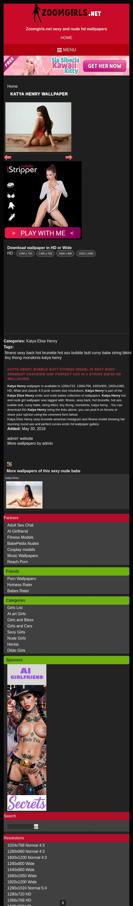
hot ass (64, 353)
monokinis (32, 358)
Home (12, 86)
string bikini (122, 353)
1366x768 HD (19, 900)
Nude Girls (16, 638)
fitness (10, 353)
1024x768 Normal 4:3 (26, 845)
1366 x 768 (45, 253)
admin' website (20, 438)
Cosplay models (21, 550)
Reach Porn (17, 562)
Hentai (13, 644)
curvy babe (101, 353)
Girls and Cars (19, 626)
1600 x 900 (65, 253)
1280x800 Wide (20, 864)
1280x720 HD (19, 894)
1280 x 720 (25, 253)
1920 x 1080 (86, 253)
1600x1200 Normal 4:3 (27, 857)
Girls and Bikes (20, 620)
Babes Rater (18, 591)
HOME (66, 38)
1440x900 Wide (20, 870)
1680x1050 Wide (22, 876)
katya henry (51, 358)
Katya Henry (12, 478)
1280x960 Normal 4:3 (26, 851)
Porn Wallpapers (21, 579)
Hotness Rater (19, 585)
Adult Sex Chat (20, 525)
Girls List (14, 608)
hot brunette (46, 353)
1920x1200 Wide (22, 882)
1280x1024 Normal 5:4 (27, 888)
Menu (69, 49)
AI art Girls (16, 614)
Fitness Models (20, 537)
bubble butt (81, 353)
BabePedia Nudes (23, 543)
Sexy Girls (16, 632)
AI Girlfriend (17, 531)
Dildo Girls (16, 650)
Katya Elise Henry (41, 341)
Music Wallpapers (22, 556)
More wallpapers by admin (30, 443)
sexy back (26, 353)
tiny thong (13, 358)
